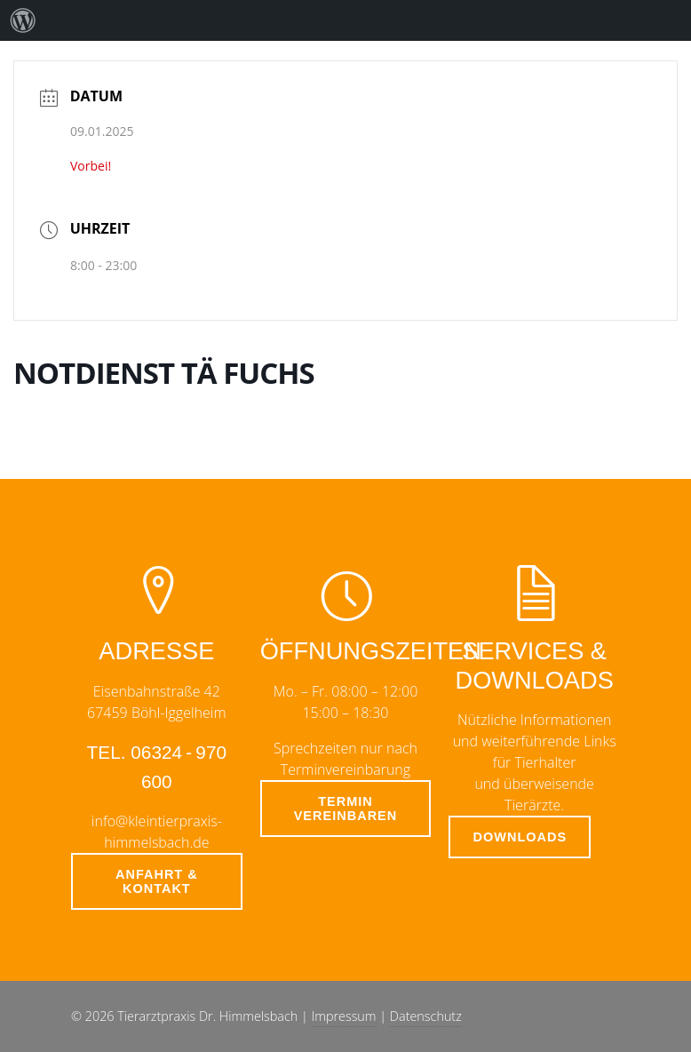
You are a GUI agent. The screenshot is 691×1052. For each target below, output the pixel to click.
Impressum (344, 1016)
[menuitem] (23, 20)
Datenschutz (426, 1016)
